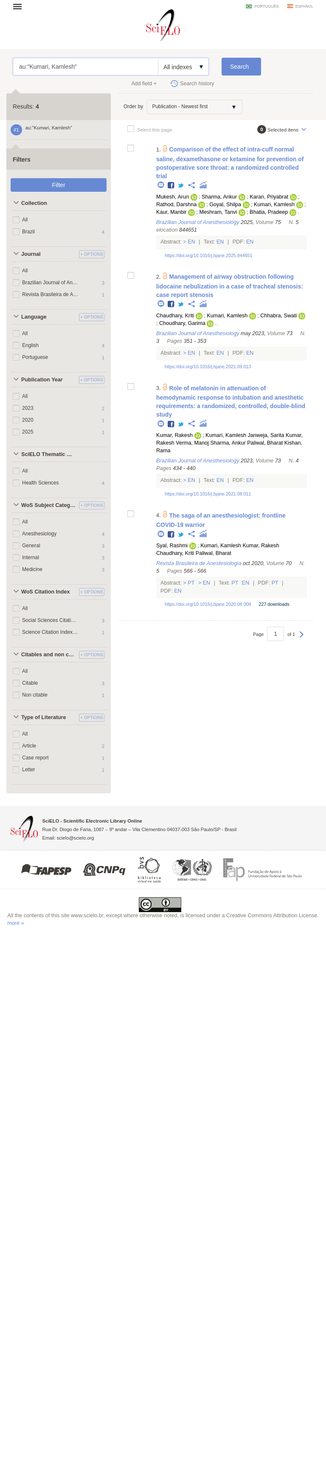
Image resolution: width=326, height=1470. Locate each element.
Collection (34, 203)
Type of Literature (43, 717)
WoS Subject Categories (49, 505)
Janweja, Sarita (265, 435)
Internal (30, 557)
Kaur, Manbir (171, 212)
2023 (28, 408)
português (266, 6)
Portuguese (35, 357)
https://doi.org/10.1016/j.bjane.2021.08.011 (208, 493)
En (191, 242)
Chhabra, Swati (278, 316)
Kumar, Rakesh (174, 435)
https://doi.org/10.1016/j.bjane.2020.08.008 (208, 604)
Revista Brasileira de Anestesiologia (50, 294)
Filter (58, 185)
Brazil (28, 232)
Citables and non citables (49, 655)
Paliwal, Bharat (265, 443)
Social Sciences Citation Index (50, 620)
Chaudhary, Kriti (175, 316)
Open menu (19, 6)
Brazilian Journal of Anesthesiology (50, 283)
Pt (191, 583)
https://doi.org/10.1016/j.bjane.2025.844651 (209, 255)
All (25, 220)
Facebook (171, 185)
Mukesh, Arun (172, 197)
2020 (28, 420)
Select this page (154, 129)
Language (33, 317)
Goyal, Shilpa (225, 204)
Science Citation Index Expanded (50, 632)
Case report (35, 758)
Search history (197, 84)
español (304, 6)
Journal (31, 254)
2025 (28, 432)
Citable (30, 683)
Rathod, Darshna (176, 204)
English (30, 345)
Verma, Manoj (192, 443)
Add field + (144, 84)
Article (29, 746)
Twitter (181, 185)
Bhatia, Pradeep (269, 212)
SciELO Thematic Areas (49, 454)
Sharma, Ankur (219, 197)
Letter (28, 770)
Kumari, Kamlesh (274, 204)
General (31, 546)
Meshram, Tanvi (218, 212)
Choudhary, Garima (182, 323)
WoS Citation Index (45, 592)
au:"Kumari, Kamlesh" (85, 66)
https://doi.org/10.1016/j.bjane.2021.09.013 (208, 366)
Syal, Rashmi (172, 546)
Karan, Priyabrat (269, 197)
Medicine (32, 569)
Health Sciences (40, 483)
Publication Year (42, 380)
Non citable (35, 695)
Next (301, 638)
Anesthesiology (39, 534)
